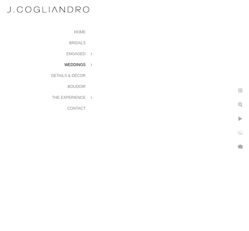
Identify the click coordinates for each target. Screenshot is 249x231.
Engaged (76, 54)
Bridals (77, 43)
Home (80, 32)
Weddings (75, 65)
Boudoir (77, 86)
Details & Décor (68, 75)
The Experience (69, 97)
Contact (76, 108)
